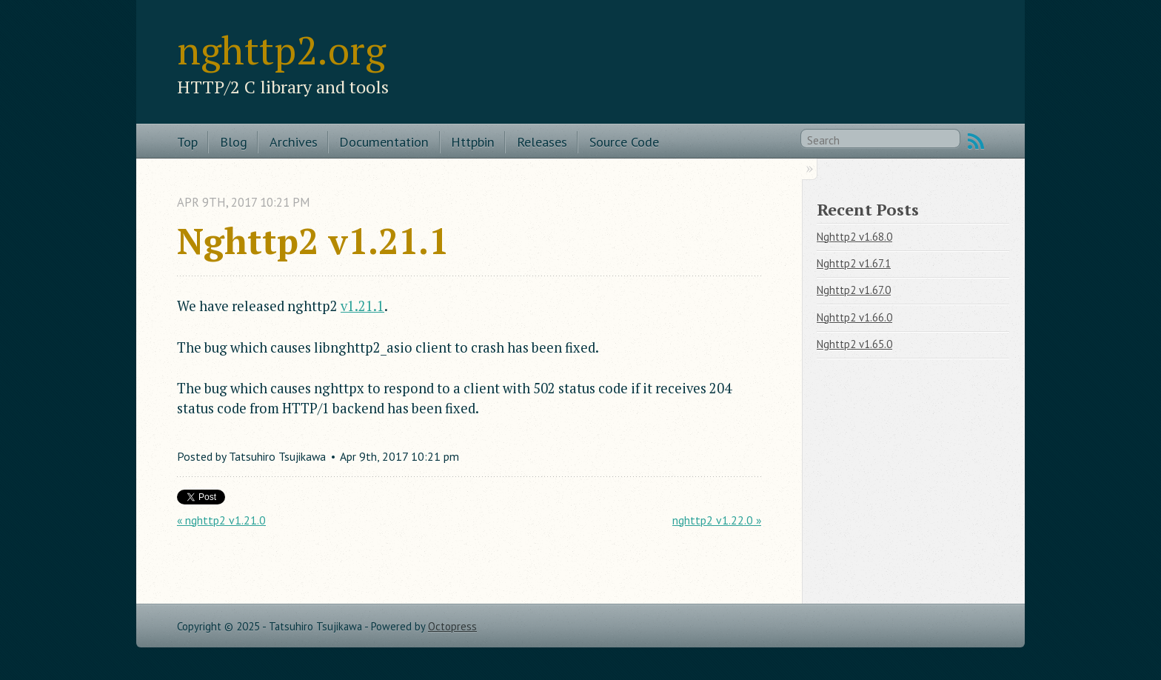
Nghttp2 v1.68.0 (854, 237)
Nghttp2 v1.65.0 (854, 344)
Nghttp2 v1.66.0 (854, 317)
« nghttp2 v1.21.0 (221, 520)
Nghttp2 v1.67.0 (854, 290)
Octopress (452, 626)
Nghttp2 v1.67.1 (854, 263)
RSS (976, 141)
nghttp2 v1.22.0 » (716, 520)
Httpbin (473, 141)
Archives (294, 141)
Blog (233, 141)
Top (187, 141)
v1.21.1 (362, 306)
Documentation (384, 141)
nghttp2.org (281, 50)
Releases (542, 141)
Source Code (624, 141)
